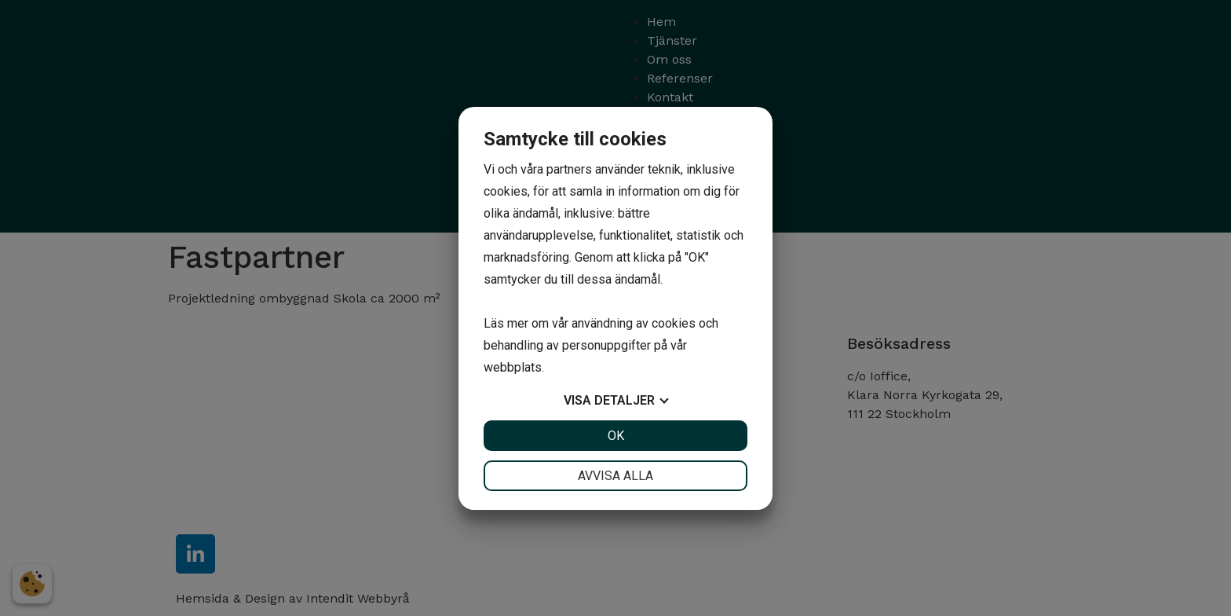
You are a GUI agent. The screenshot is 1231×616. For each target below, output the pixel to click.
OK (616, 435)
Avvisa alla (615, 475)
